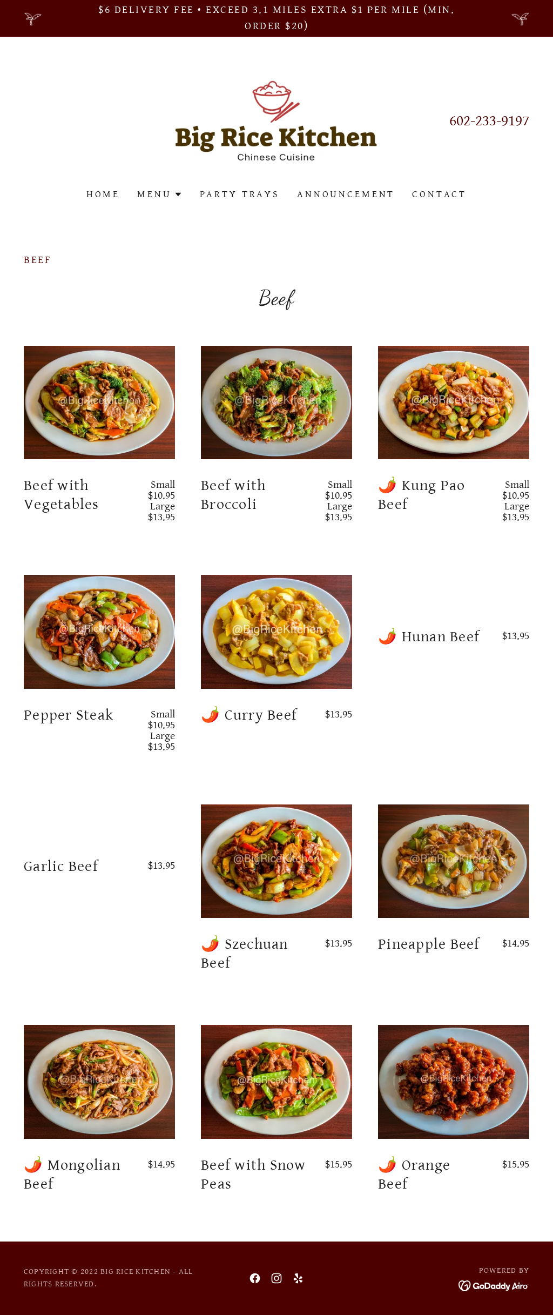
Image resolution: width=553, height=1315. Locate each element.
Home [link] (103, 194)
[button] (159, 194)
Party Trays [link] (240, 194)
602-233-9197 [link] (489, 121)
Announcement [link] (346, 194)
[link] (276, 121)
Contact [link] (439, 194)
